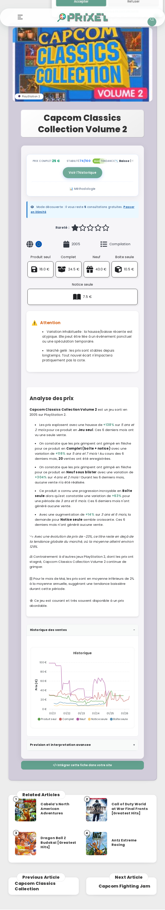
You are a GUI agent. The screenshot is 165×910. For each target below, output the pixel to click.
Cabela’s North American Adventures (55, 809)
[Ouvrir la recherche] (151, 21)
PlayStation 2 (29, 96)
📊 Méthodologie (82, 189)
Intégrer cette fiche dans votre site (82, 765)
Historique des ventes (48, 630)
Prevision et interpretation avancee (60, 745)
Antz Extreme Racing (124, 842)
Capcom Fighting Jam (124, 886)
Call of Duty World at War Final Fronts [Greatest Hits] (130, 809)
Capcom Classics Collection (35, 886)
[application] (82, 686)
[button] (47, 719)
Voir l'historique (82, 172)
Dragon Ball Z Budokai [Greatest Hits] (58, 842)
